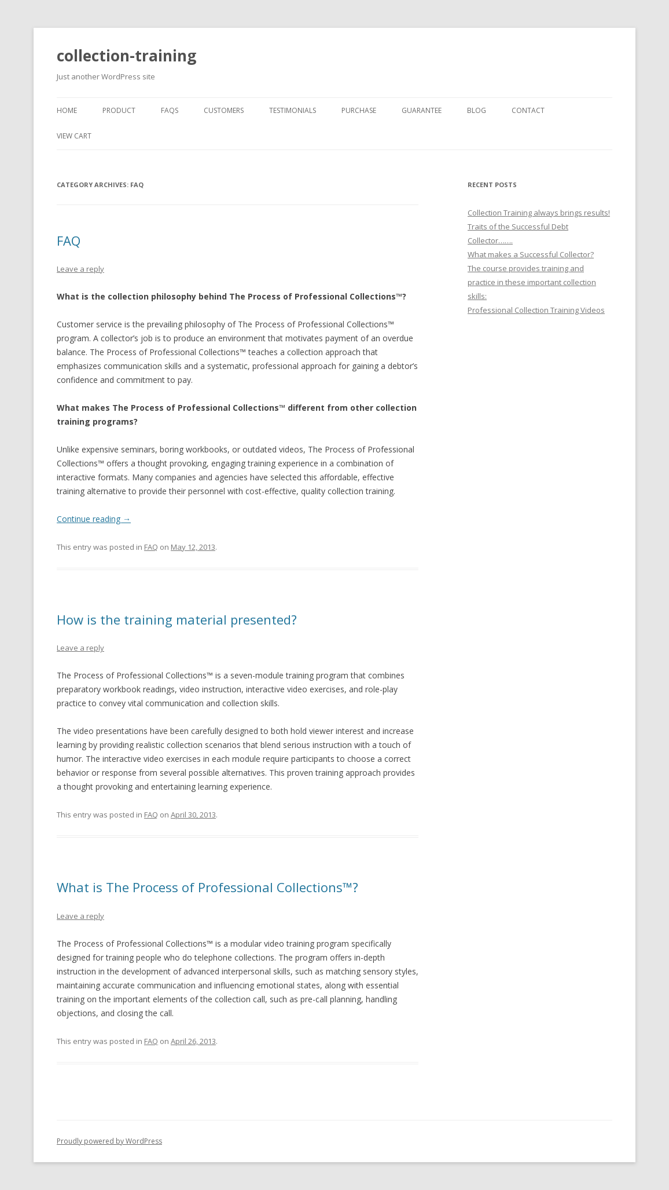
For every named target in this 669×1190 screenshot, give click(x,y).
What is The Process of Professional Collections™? (207, 887)
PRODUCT (118, 110)
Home (67, 110)
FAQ (68, 240)
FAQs (169, 110)
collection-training (126, 55)
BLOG (476, 110)
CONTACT (528, 110)
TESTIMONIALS (292, 110)
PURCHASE (358, 110)
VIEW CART (74, 136)
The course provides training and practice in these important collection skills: (532, 282)
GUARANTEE (422, 110)
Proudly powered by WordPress (109, 1141)
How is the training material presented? (177, 619)
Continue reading (94, 518)
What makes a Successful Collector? (531, 254)
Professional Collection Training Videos (536, 310)
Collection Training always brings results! (539, 212)
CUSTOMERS (224, 110)
